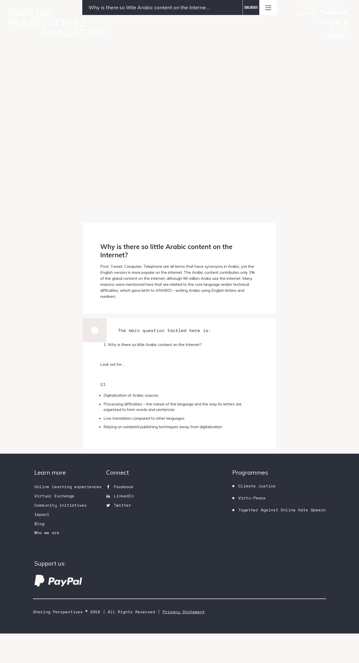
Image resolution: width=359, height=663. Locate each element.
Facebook (124, 516)
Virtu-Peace (252, 527)
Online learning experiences (68, 516)
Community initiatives (60, 535)
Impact (41, 544)
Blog (39, 553)
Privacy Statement (184, 641)
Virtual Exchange (54, 525)
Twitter (122, 535)
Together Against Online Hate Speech (282, 539)
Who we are (46, 562)
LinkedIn (124, 525)
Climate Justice (257, 515)
